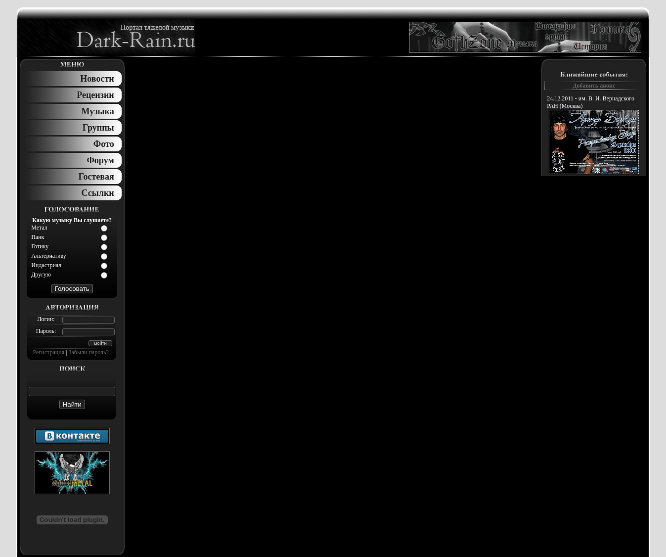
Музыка (98, 111)
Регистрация (49, 352)
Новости (97, 79)
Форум (100, 160)
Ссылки (98, 193)
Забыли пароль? (89, 352)
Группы (98, 128)
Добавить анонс (594, 85)
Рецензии (95, 95)
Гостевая (96, 177)
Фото (103, 144)
